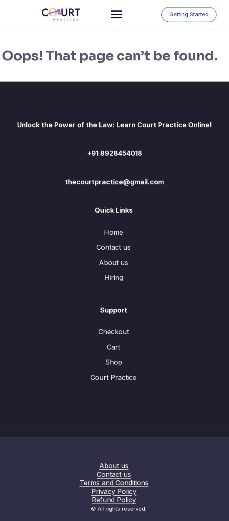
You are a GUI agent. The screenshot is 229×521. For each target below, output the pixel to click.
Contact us (113, 247)
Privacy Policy (113, 491)
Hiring (113, 277)
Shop (113, 362)
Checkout (113, 331)
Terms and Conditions (114, 483)
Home (113, 232)
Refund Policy (114, 500)
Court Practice (113, 377)
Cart (113, 347)
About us (113, 262)
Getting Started (189, 14)
